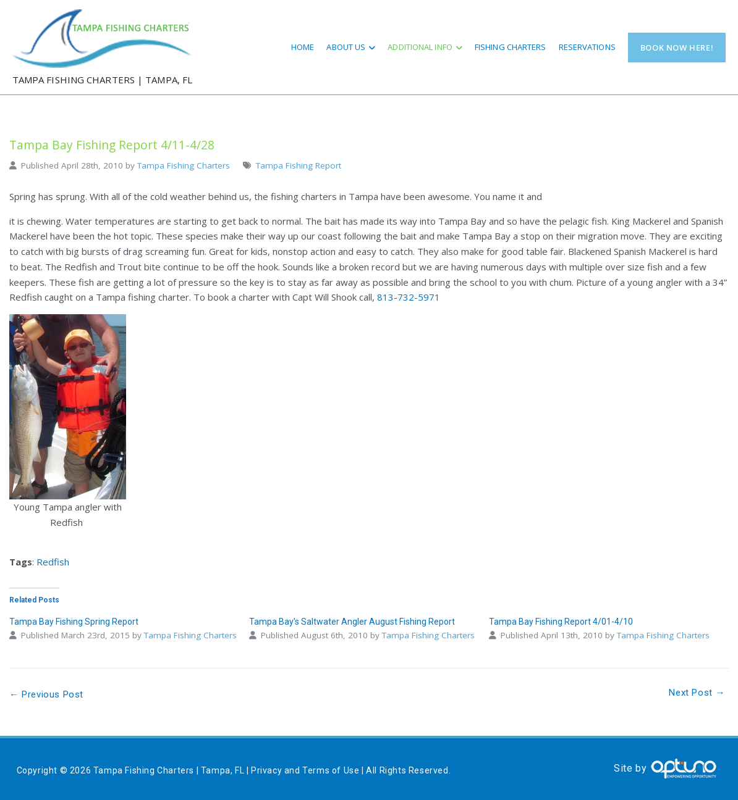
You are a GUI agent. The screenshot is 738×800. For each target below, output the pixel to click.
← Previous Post (46, 694)
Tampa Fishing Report (298, 165)
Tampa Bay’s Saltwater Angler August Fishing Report (352, 622)
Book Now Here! (676, 47)
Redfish (52, 562)
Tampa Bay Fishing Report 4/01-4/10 (561, 622)
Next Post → (697, 692)
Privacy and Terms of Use (305, 770)
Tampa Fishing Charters (183, 165)
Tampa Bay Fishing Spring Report (73, 622)
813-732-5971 (408, 297)
